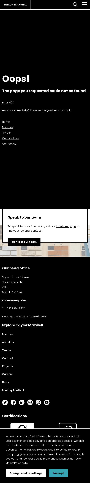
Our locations (10, 138)
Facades (7, 127)
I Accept (58, 473)
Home (6, 122)
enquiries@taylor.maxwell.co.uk (26, 316)
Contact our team (24, 242)
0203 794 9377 (16, 308)
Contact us (9, 143)
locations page (66, 226)
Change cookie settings (26, 473)
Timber (6, 133)
